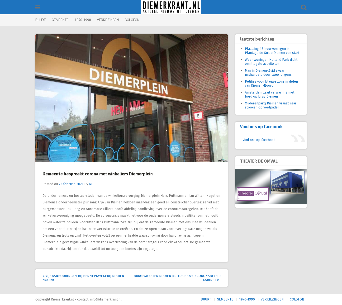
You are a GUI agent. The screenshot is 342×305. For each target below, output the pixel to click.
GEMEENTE (60, 20)
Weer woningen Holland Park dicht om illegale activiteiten (271, 62)
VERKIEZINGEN (108, 20)
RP (91, 184)
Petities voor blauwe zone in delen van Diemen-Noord (271, 84)
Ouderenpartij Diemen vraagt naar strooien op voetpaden (270, 105)
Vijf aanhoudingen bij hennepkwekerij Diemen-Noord (84, 278)
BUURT (40, 20)
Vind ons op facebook (261, 126)
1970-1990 (83, 20)
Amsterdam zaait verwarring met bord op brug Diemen (269, 94)
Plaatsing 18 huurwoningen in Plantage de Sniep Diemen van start (272, 51)
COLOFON (132, 20)
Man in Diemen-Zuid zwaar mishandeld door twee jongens (268, 73)
